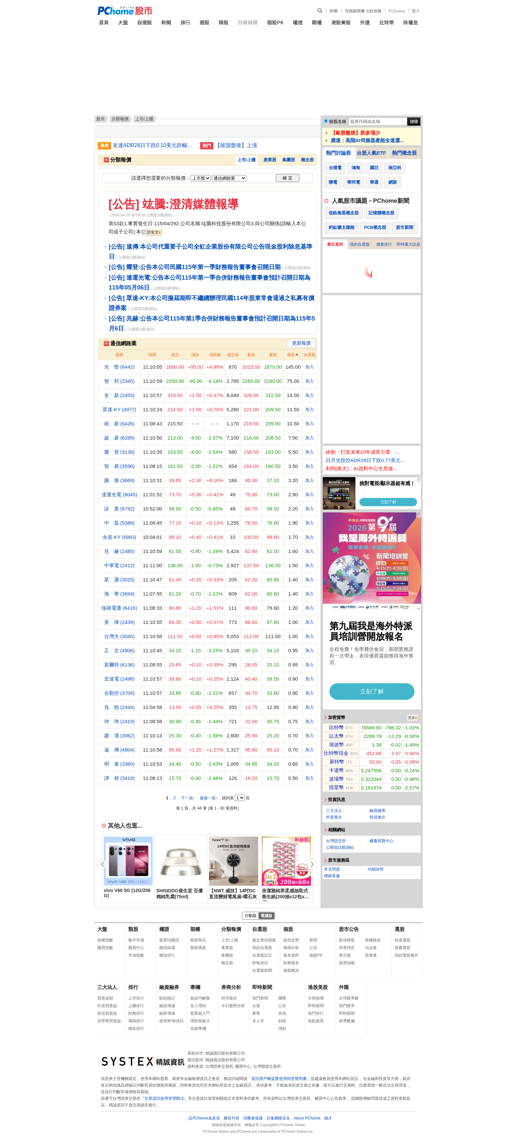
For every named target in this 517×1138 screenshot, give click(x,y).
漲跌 (195, 355)
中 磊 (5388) (119, 523)
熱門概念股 (404, 153)
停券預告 (347, 947)
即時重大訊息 (408, 244)
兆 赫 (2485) (119, 551)
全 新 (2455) (119, 395)
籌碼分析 (291, 947)
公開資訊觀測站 (340, 847)
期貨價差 (198, 947)
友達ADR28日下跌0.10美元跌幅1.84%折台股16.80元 (154, 145)
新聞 (334, 11)
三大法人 (334, 810)
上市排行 (136, 998)
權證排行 (167, 955)
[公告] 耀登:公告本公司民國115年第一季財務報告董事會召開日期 (195, 267)
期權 (317, 22)
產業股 (269, 159)
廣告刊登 (231, 1118)
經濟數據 (347, 1021)
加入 (309, 366)
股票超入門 (200, 1013)
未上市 (258, 1021)
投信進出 (377, 817)
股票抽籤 (347, 963)
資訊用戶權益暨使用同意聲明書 (279, 1078)
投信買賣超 (107, 1013)
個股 (288, 929)
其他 (282, 1013)
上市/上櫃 (246, 159)
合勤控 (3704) (119, 693)
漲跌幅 (215, 355)
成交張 (233, 355)
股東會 (371, 955)
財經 (282, 1021)
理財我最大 (200, 1021)
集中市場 (136, 940)
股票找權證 (169, 940)
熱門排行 (316, 1013)
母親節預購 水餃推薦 (363, 11)
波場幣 (336, 779)
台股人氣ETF (371, 153)
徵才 (328, 1118)
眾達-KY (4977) (119, 409)
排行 (185, 22)
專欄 (195, 987)
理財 (282, 1028)
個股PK (275, 22)
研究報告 (229, 998)
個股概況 (291, 970)
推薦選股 (403, 947)
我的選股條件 (406, 955)
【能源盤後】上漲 (236, 145)
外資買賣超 (107, 1005)
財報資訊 (260, 963)
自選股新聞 (262, 970)
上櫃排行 (136, 1005)
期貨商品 (198, 940)
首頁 (104, 22)
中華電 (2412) (119, 565)
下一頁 (188, 798)
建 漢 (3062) (119, 735)
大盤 (123, 22)
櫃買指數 (105, 947)
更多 (411, 718)
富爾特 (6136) (119, 664)
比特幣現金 (336, 753)
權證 (298, 22)
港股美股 (341, 22)
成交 (175, 355)
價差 (291, 355)
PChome (397, 11)
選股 (204, 22)
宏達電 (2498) (119, 679)
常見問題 (332, 869)
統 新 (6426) (119, 423)
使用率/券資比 (171, 1021)
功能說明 (375, 869)
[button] (312, 864)
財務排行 (136, 1013)
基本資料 (291, 955)
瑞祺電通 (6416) (119, 608)
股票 (119, 355)
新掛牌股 (347, 940)
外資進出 (334, 817)
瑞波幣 (336, 744)
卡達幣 (336, 770)
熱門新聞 (260, 998)
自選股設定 (262, 955)
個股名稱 (337, 121)
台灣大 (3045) (119, 636)
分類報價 (248, 22)
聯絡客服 (332, 876)
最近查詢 (335, 244)
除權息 (410, 22)
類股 (223, 22)
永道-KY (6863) (119, 537)
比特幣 (386, 22)
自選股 (144, 22)
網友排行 (136, 1028)
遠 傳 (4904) (119, 750)
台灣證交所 (336, 841)
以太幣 (336, 736)
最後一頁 (208, 798)
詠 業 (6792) (119, 508)
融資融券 (377, 810)
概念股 (307, 159)
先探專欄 (198, 1028)
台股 (256, 1005)
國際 (282, 998)
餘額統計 (167, 998)
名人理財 (198, 1005)
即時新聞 (262, 987)
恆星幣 (336, 787)
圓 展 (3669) (119, 480)
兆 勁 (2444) (119, 707)
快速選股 (403, 940)
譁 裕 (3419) (119, 778)
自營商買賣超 (109, 1021)
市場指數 (136, 955)
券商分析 (231, 987)
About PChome (307, 1118)
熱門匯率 (347, 1005)
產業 (256, 1013)
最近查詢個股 (264, 940)
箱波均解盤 (200, 998)
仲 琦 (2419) (119, 721)
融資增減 (167, 1005)
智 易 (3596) (119, 466)
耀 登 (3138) (119, 452)
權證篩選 (167, 947)
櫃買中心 (136, 947)
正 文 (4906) (119, 650)
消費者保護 (253, 1118)
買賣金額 (105, 998)
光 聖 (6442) (119, 367)
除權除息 (373, 940)
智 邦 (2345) (119, 381)
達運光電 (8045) (119, 494)
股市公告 (349, 929)
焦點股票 (316, 1021)
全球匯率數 (349, 998)
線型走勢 (291, 940)
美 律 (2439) (119, 622)
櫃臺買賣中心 (381, 841)
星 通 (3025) (119, 579)
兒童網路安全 (278, 1118)
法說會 (371, 947)
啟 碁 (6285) (119, 438)
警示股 (345, 955)
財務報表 (291, 963)
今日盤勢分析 (233, 1005)
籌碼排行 (136, 1021)
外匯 (365, 22)
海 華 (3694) (119, 594)
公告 (313, 947)
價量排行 (384, 244)
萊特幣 (336, 761)
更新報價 (301, 343)
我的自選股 (360, 244)
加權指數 (105, 940)
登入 (416, 11)
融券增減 (167, 1013)
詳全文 (153, 232)
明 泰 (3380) (119, 764)
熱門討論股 (338, 153)
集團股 (288, 159)
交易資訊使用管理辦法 (164, 1098)
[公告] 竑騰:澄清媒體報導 (173, 204)
